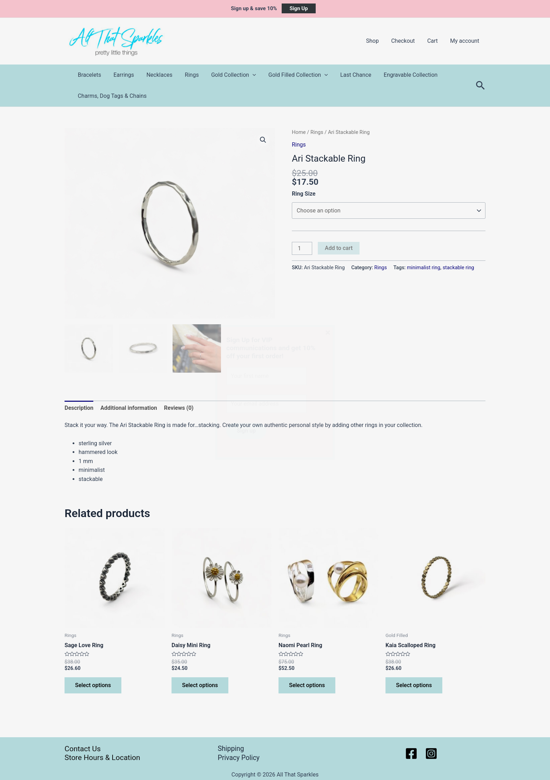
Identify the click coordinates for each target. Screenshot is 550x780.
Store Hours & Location (102, 757)
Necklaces (156, 75)
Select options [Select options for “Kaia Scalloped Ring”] (414, 686)
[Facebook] (411, 753)
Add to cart (339, 248)
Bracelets (89, 75)
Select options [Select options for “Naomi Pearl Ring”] (307, 686)
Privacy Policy (239, 757)
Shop (376, 41)
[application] (247, 75)
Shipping (231, 749)
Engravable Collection (402, 75)
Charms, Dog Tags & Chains (111, 96)
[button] (263, 140)
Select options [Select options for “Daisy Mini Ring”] (200, 686)
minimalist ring (423, 268)
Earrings (122, 75)
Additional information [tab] (128, 408)
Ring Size (303, 193)
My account (465, 41)
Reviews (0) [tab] (179, 408)
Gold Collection (228, 75)
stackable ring (458, 268)
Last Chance (348, 75)
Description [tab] (79, 408)
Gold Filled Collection (292, 75)
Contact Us (83, 749)
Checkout (405, 41)
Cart (434, 41)
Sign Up (298, 8)
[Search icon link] (480, 85)
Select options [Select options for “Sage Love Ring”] (93, 686)
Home (299, 132)
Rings (188, 75)
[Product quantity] (302, 248)
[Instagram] (431, 753)
